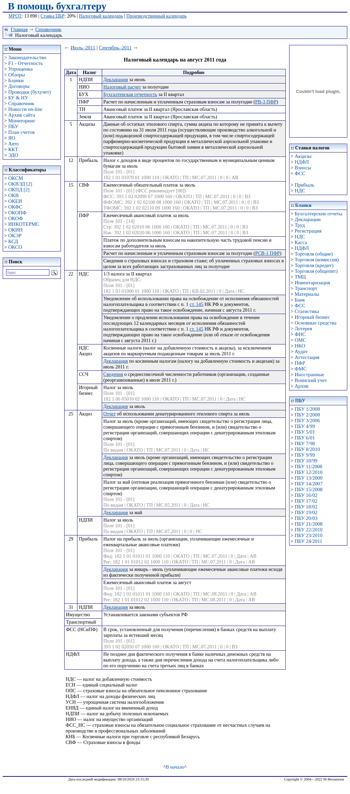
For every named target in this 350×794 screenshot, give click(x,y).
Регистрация (308, 231)
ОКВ (13, 195)
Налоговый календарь (101, 16)
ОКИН (15, 230)
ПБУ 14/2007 (308, 483)
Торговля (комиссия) (317, 259)
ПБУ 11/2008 (308, 466)
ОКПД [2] (18, 189)
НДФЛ (302, 162)
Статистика (307, 311)
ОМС (300, 340)
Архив (301, 386)
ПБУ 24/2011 (308, 541)
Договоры (18, 86)
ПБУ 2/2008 (307, 414)
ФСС (300, 173)
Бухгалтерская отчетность (130, 94)
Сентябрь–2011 (115, 47)
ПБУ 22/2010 (308, 529)
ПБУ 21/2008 (308, 524)
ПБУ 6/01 (305, 437)
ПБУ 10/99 (306, 460)
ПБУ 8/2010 (307, 449)
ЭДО (13, 155)
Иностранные (309, 374)
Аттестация (307, 357)
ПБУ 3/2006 (307, 420)
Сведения (113, 374)
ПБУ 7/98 (305, 443)
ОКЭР (14, 235)
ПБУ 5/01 (305, 432)
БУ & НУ (18, 97)
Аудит (301, 351)
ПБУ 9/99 (305, 455)
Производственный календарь (156, 16)
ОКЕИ (15, 201)
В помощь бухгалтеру (57, 5)
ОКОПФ (17, 212)
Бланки (16, 80)
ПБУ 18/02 (306, 506)
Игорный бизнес (312, 317)
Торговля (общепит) (316, 271)
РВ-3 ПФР (266, 101)
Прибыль (304, 185)
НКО (300, 345)
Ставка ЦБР (53, 16)
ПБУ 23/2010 (308, 535)
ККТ (13, 149)
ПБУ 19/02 (306, 512)
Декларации (308, 219)
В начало (175, 767)
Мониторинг (21, 120)
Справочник (48, 29)
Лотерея (303, 328)
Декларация (115, 79)
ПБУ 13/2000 (308, 478)
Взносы (303, 167)
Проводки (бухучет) (29, 92)
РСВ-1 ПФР (267, 253)
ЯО (11, 138)
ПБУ (13, 126)
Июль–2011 (83, 47)
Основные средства (315, 323)
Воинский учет (311, 380)
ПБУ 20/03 (306, 518)
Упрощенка (20, 69)
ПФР (300, 363)
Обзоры (16, 74)
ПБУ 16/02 (306, 495)
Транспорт (306, 288)
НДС (300, 190)
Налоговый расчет (122, 87)
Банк (300, 300)
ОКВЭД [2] (20, 184)
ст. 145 (196, 304)
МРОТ (15, 16)
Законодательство (27, 57)
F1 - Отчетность (25, 63)
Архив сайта (21, 115)
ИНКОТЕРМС (23, 224)
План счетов (21, 132)
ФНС (300, 334)
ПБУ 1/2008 (307, 409)
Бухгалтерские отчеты (318, 213)
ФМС (300, 368)
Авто (13, 143)
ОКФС (15, 207)
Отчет (109, 413)
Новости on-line (25, 109)
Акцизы (303, 156)
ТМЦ (300, 277)
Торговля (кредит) (314, 265)
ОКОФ (15, 218)
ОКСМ (15, 178)
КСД (13, 241)
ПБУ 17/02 (306, 501)
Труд (300, 225)
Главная (19, 29)
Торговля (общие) (314, 254)
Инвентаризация (312, 282)
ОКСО (15, 247)
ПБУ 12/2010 (308, 472)
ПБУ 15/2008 (308, 489)
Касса (301, 242)
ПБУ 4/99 (305, 426)
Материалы (307, 294)
